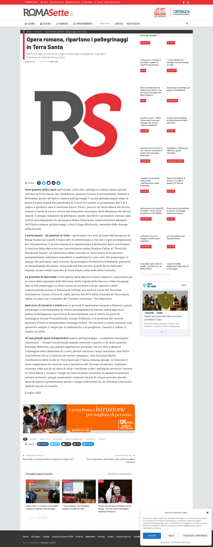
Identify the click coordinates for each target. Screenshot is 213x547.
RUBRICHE (62, 23)
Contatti (99, 2)
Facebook (44, 543)
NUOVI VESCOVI (133, 23)
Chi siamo (35, 537)
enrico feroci (33, 439)
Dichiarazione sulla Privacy (180, 542)
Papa (101, 481)
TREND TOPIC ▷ (105, 23)
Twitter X (52, 543)
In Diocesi (31, 481)
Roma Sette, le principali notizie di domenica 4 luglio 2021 (48, 459)
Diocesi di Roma (112, 2)
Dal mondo (172, 101)
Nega (171, 535)
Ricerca (79, 537)
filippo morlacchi (45, 439)
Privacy (101, 537)
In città (66, 481)
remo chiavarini (90, 439)
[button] (207, 512)
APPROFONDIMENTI (82, 23)
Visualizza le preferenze (195, 535)
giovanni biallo (57, 439)
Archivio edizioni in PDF (62, 537)
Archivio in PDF (57, 2)
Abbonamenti (72, 2)
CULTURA (45, 23)
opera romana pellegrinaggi (74, 439)
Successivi (42, 518)
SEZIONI (29, 23)
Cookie (110, 537)
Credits (46, 537)
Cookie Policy (165, 542)
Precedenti (31, 518)
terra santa (102, 439)
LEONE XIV (119, 23)
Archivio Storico (123, 537)
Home (44, 2)
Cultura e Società (175, 161)
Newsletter (87, 2)
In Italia (144, 131)
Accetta (152, 535)
